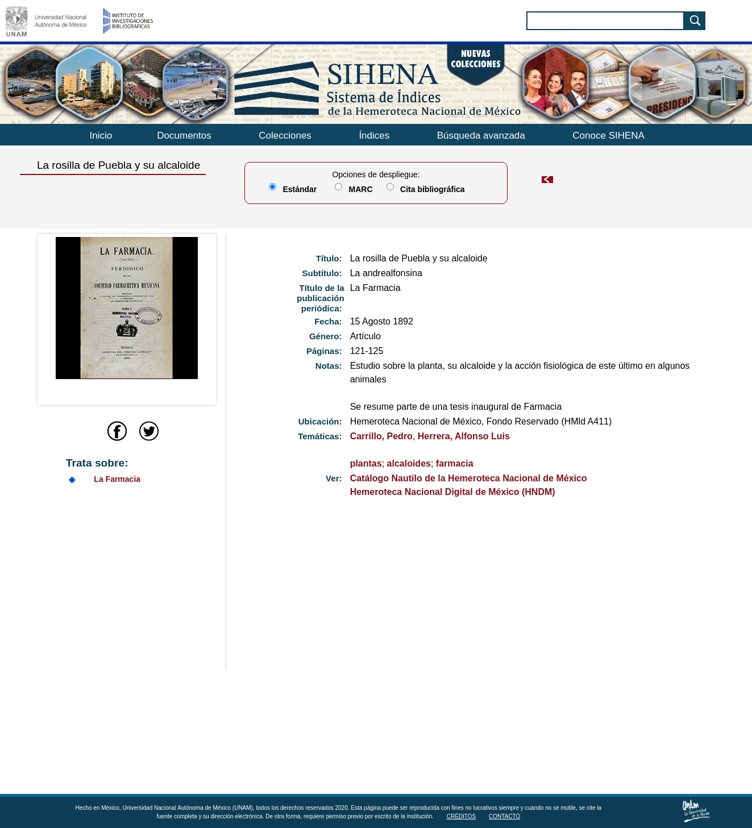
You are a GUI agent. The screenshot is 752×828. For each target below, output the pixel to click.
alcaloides (409, 463)
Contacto (504, 816)
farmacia (454, 463)
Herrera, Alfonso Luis (464, 436)
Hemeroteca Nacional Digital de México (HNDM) (452, 492)
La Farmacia (117, 479)
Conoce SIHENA (608, 135)
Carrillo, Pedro (381, 436)
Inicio (101, 135)
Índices (374, 135)
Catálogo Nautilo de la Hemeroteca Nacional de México (468, 478)
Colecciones (285, 135)
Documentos (184, 135)
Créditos (461, 816)
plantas (366, 463)
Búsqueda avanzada (481, 135)
